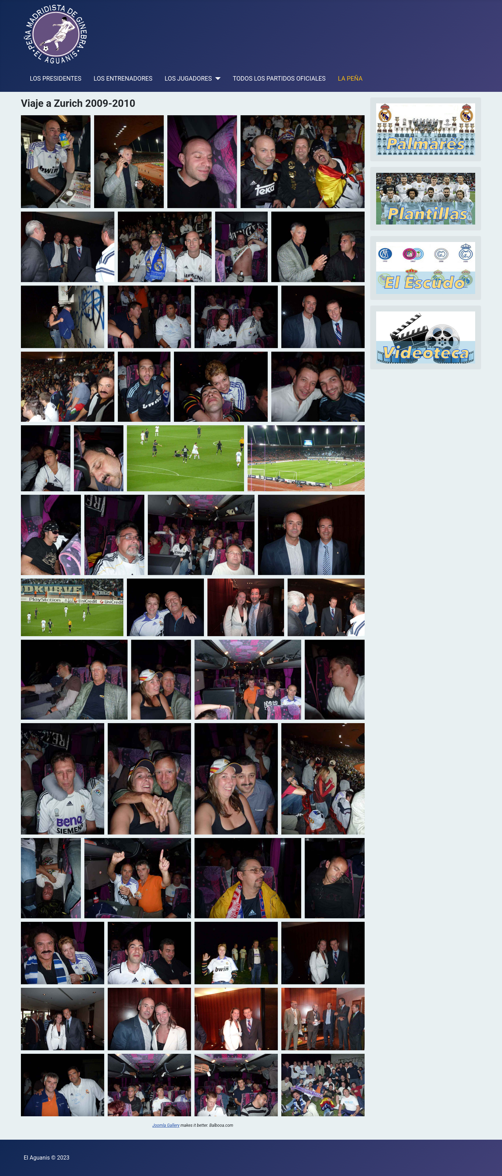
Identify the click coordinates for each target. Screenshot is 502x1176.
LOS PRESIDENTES (56, 78)
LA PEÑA (350, 78)
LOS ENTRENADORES (123, 78)
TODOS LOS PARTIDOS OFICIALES (279, 78)
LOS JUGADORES (188, 78)
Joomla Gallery (166, 1125)
